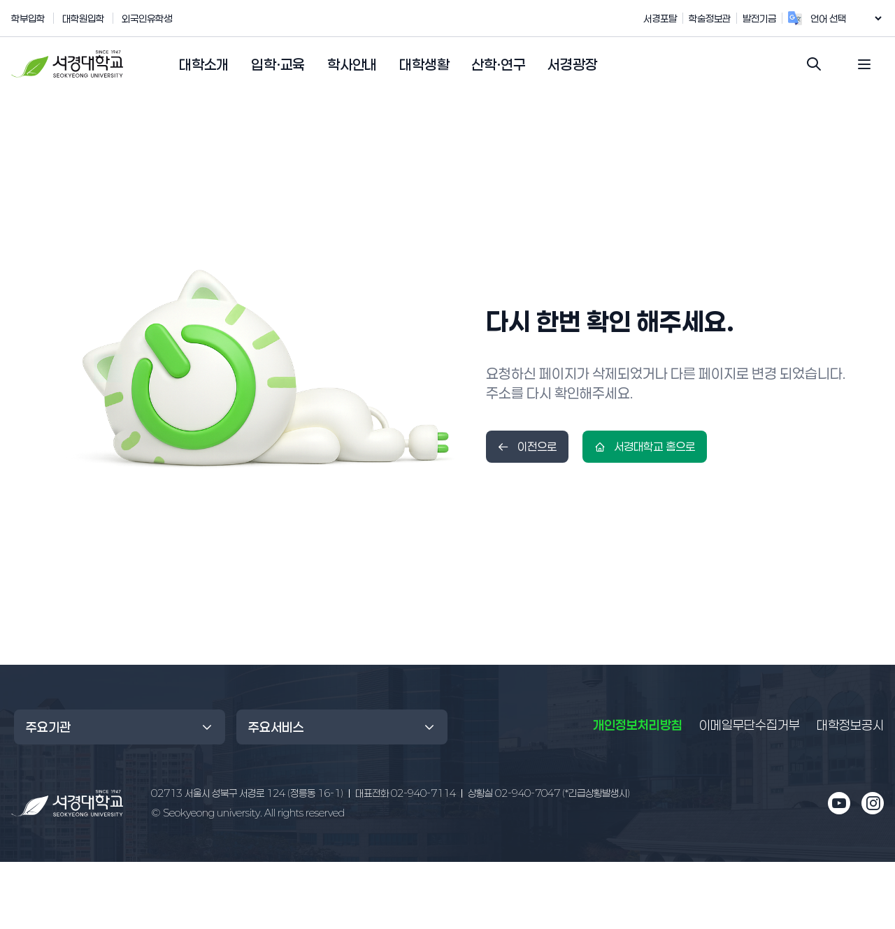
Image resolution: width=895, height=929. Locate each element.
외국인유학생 (147, 18)
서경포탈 (675, 18)
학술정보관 (724, 18)
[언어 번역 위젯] (853, 18)
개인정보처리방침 (637, 725)
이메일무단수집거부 (749, 725)
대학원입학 (83, 18)
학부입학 (28, 18)
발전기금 (774, 18)
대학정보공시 (850, 725)
